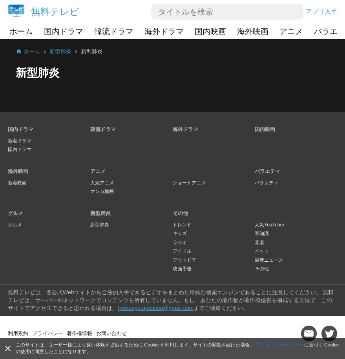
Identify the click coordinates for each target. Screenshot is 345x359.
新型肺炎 (100, 213)
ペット (262, 251)
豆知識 (262, 233)
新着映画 (17, 183)
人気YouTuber (269, 225)
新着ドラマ (19, 141)
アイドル (182, 251)
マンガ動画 (102, 191)
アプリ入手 (321, 11)
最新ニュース (269, 260)
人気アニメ (102, 183)
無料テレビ (55, 11)
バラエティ (267, 171)
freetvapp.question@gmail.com (155, 308)
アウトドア (184, 260)
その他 (180, 213)
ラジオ (180, 242)
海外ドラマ (164, 31)
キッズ (180, 233)
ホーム (21, 31)
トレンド (182, 225)
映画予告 (182, 269)
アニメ (291, 31)
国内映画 (210, 31)
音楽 (259, 242)
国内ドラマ (63, 31)
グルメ (15, 213)
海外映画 (252, 31)
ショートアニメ (189, 183)
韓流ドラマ (113, 31)
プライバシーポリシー (279, 345)
